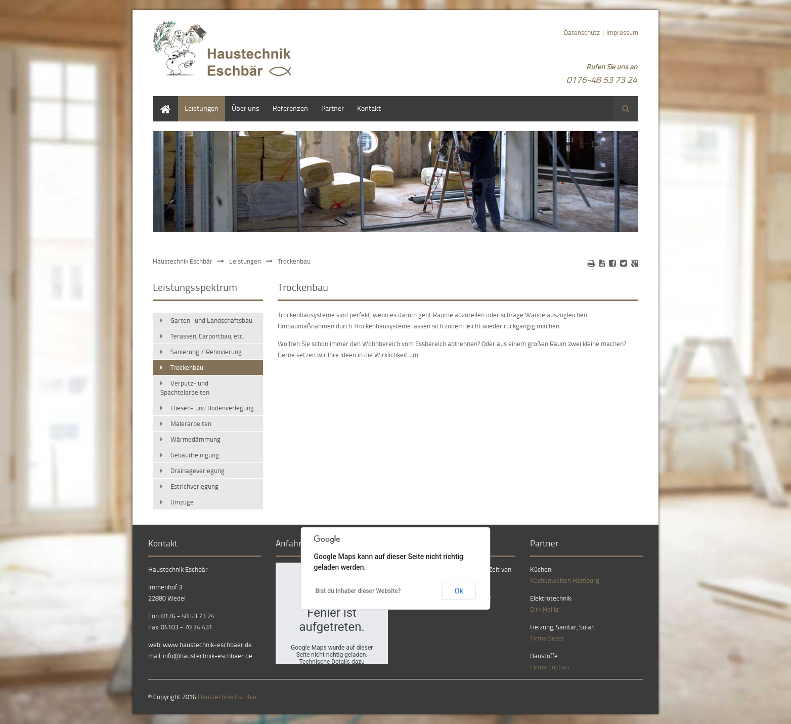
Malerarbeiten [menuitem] (190, 423)
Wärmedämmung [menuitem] (195, 439)
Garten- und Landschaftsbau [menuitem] (211, 320)
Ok (459, 591)
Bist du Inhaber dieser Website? (358, 590)
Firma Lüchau (549, 666)
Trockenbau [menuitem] (186, 367)
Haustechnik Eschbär (182, 261)
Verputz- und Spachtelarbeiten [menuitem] (184, 387)
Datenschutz (582, 32)
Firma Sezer (547, 638)
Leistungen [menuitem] (201, 108)
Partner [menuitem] (332, 108)
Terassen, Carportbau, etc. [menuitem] (207, 335)
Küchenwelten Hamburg (564, 580)
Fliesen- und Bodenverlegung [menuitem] (212, 407)
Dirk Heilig (544, 609)
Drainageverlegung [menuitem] (197, 470)
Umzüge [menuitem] (182, 501)
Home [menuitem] (162, 101)
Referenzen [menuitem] (290, 108)
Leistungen (245, 261)
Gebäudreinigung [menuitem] (194, 454)
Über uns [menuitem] (245, 108)
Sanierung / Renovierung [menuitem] (206, 351)
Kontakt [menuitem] (369, 108)
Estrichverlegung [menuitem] (194, 486)
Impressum (622, 32)
